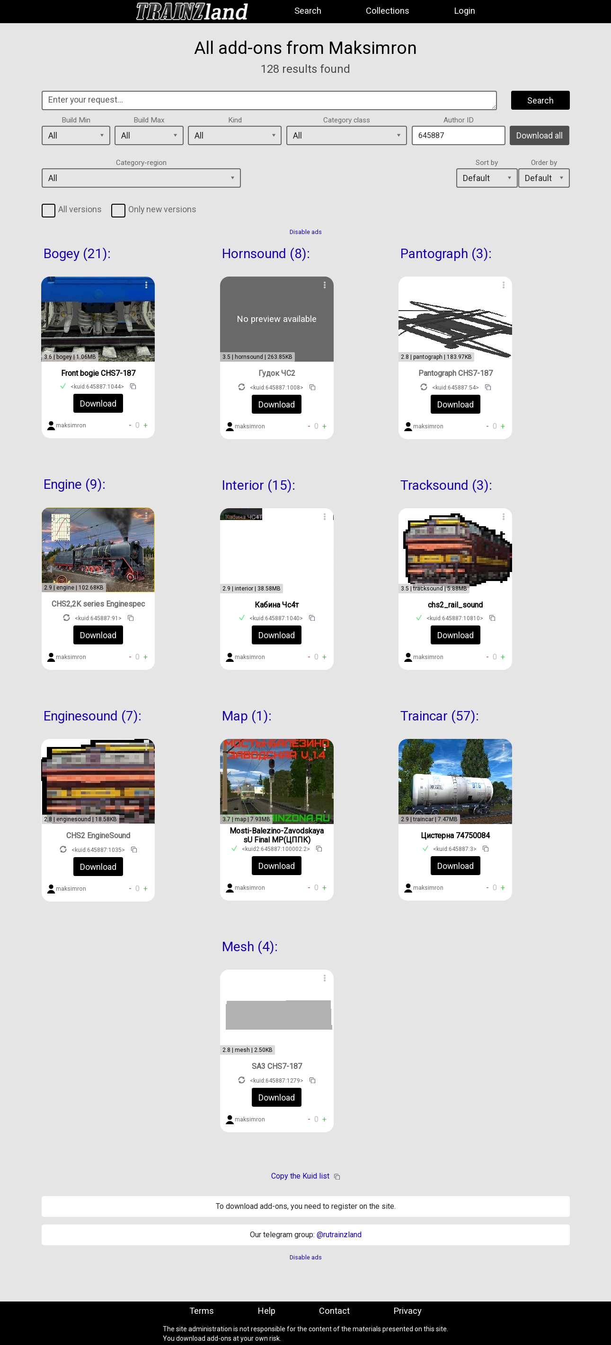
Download (98, 403)
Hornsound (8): (266, 253)
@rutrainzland (339, 1234)
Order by (544, 162)
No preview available (277, 319)
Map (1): (247, 716)
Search (307, 11)
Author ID (458, 120)
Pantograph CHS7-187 (455, 373)
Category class (346, 120)
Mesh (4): (250, 947)
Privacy (407, 1311)
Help (266, 1311)
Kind (235, 120)
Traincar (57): (439, 716)
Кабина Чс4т (277, 604)
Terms (201, 1311)
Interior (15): (258, 485)
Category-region (141, 162)
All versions (80, 209)
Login (464, 11)
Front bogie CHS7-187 (98, 373)
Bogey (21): (77, 253)
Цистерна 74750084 (455, 835)
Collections (387, 11)
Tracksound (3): (446, 485)
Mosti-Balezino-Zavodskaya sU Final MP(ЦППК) (277, 835)
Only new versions (162, 209)
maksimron (71, 425)
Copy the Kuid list (300, 1175)
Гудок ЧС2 (276, 373)
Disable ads (306, 231)
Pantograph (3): (446, 253)
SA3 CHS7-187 (277, 1066)
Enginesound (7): (93, 716)
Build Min (76, 120)
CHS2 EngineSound (98, 835)
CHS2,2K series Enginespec (98, 603)
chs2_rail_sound (455, 604)
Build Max (149, 120)
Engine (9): (75, 484)
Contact (334, 1311)
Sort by (487, 162)
